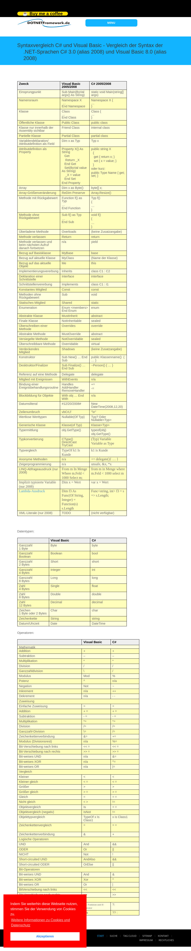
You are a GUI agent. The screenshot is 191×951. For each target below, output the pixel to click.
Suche (113, 935)
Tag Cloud (129, 935)
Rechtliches (166, 940)
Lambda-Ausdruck (32, 491)
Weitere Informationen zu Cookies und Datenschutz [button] (40, 922)
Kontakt (163, 935)
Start (100, 935)
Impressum (146, 940)
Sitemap (147, 935)
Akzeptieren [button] (45, 936)
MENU (111, 23)
